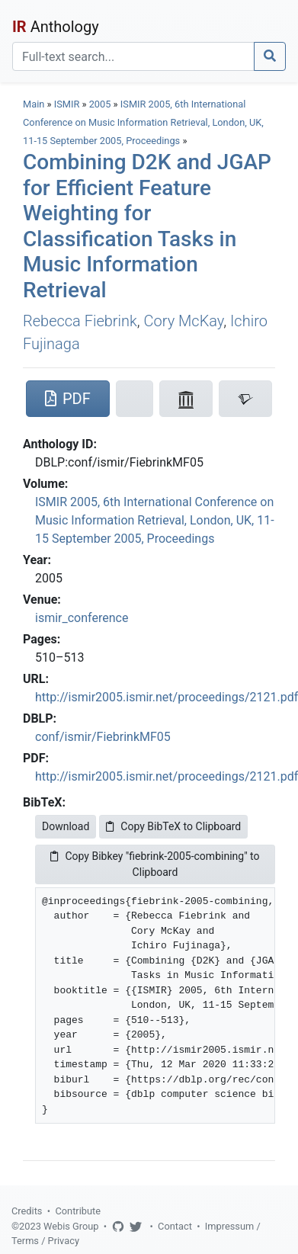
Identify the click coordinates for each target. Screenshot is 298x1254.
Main (33, 104)
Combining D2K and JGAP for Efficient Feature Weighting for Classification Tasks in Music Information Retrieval (147, 226)
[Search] (133, 56)
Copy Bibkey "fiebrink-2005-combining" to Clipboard (154, 864)
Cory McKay (184, 321)
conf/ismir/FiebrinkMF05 (103, 737)
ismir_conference (81, 618)
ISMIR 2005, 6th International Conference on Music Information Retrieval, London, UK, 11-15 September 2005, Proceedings (143, 122)
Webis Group (71, 1226)
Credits (26, 1211)
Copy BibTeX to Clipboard (173, 826)
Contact (175, 1226)
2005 (100, 104)
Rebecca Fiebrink (80, 321)
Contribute (78, 1211)
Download (65, 826)
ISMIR (67, 104)
